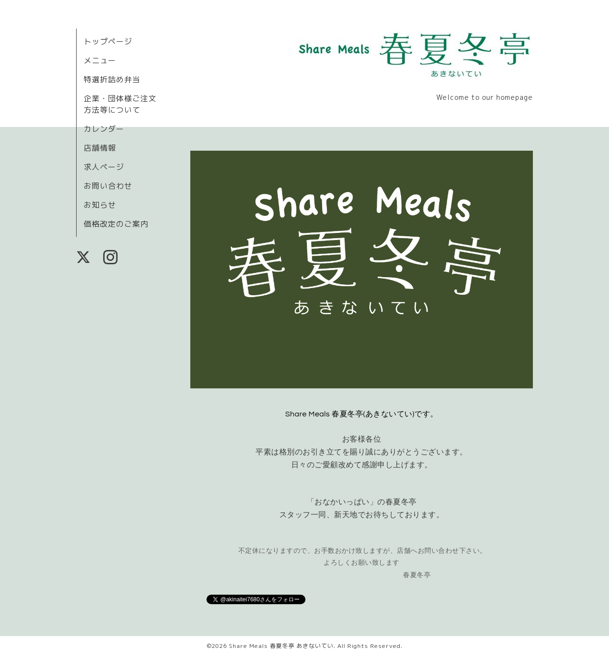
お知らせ (100, 205)
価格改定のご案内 (116, 224)
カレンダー (104, 129)
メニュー (100, 60)
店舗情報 (100, 148)
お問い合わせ (108, 186)
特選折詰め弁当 (112, 79)
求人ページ (104, 167)
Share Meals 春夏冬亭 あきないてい (281, 646)
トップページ (108, 41)
